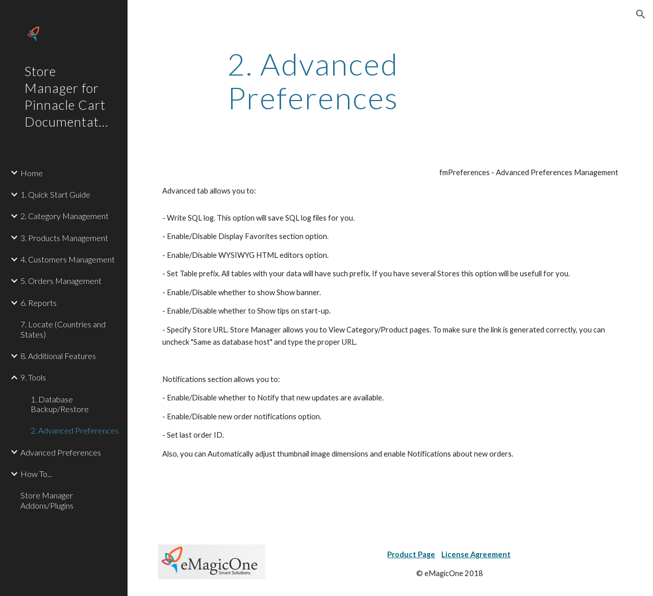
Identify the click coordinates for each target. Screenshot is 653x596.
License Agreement (476, 554)
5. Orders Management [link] (61, 280)
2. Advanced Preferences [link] (75, 430)
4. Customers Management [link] (67, 259)
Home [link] (31, 173)
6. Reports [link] (38, 302)
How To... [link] (36, 474)
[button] (641, 14)
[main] (313, 80)
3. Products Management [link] (64, 238)
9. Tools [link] (33, 377)
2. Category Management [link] (64, 216)
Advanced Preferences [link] (60, 452)
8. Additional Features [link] (58, 356)
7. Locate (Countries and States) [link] (63, 329)
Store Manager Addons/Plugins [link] (46, 500)
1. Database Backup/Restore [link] (60, 404)
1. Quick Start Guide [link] (55, 194)
